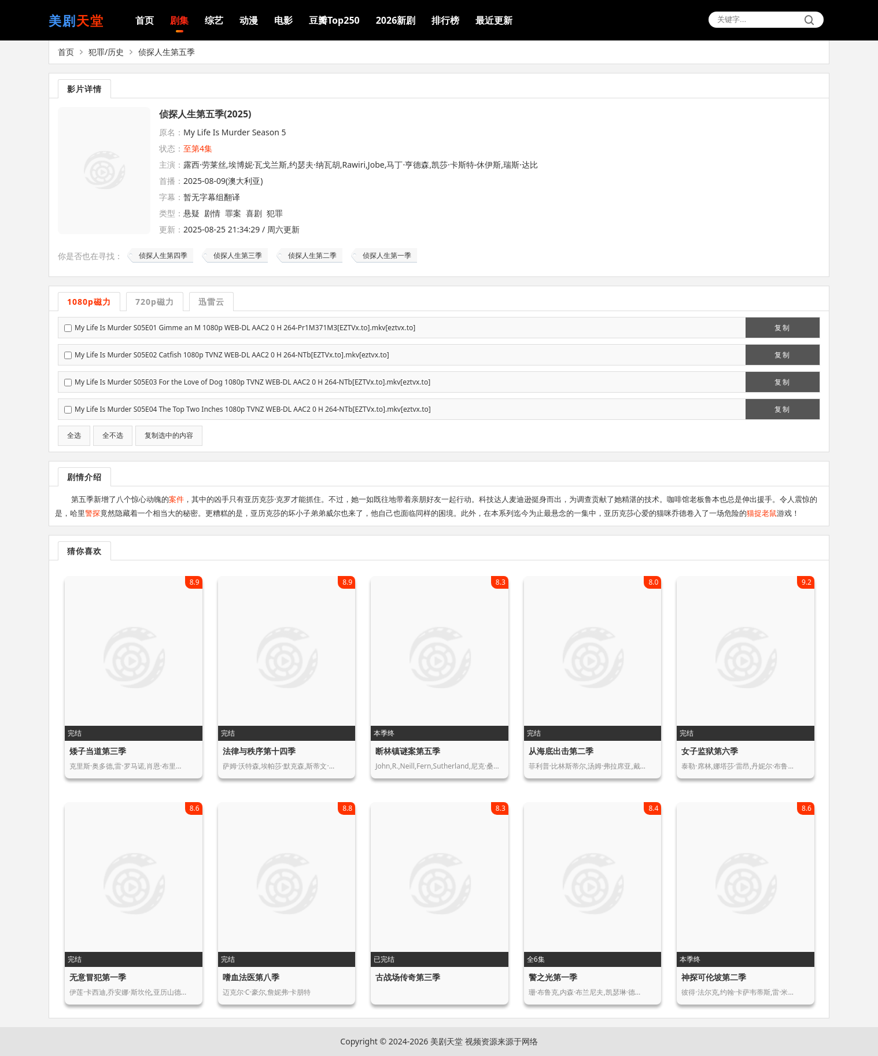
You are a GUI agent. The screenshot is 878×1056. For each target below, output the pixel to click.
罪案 (233, 213)
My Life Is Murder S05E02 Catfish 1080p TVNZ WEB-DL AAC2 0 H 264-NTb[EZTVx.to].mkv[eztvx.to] (232, 355)
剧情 (212, 213)
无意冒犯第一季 (97, 977)
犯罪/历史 (106, 51)
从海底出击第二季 (561, 750)
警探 (92, 513)
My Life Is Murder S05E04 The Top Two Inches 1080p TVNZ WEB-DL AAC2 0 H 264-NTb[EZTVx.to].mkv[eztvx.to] (253, 409)
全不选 (112, 435)
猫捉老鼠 (762, 513)
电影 (283, 20)
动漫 (248, 20)
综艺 (214, 20)
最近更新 (493, 20)
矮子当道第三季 (97, 750)
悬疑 (191, 213)
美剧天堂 (446, 1041)
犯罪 (275, 213)
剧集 (179, 20)
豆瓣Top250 (334, 20)
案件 (176, 499)
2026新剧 (396, 20)
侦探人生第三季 (237, 255)
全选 (74, 435)
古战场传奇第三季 (407, 977)
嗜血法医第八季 (251, 977)
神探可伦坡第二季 (713, 977)
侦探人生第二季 (312, 255)
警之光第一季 (553, 977)
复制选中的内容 (169, 435)
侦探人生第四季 (163, 255)
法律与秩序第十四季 (259, 750)
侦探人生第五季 (166, 51)
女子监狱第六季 (709, 750)
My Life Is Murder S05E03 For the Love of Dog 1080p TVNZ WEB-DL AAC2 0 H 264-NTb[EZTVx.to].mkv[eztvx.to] (252, 382)
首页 (144, 20)
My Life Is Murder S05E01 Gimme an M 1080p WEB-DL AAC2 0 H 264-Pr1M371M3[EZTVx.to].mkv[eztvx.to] (245, 328)
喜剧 (254, 213)
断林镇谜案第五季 (407, 750)
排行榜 (445, 20)
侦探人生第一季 (387, 255)
